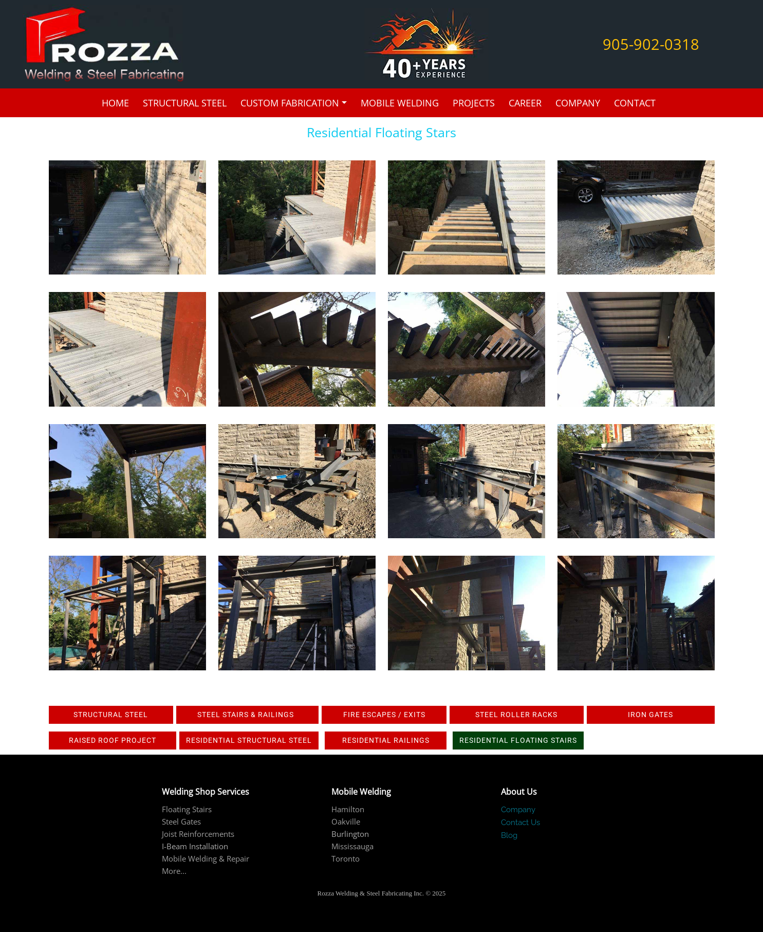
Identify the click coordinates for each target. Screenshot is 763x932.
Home (115, 103)
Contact (635, 103)
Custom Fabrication (289, 103)
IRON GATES (650, 714)
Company (577, 103)
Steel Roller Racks (516, 714)
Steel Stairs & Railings (247, 714)
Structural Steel (185, 103)
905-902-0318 (651, 44)
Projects (474, 103)
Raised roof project (112, 740)
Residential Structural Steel (249, 740)
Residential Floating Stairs (518, 740)
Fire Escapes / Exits (384, 714)
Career (525, 103)
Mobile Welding (400, 103)
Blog (509, 835)
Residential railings (386, 740)
